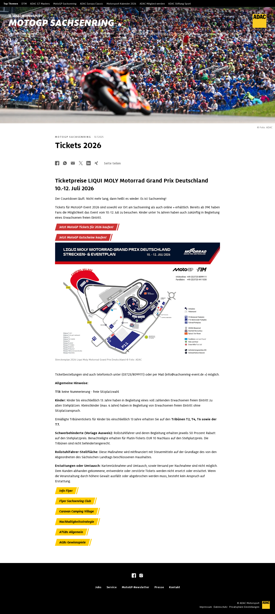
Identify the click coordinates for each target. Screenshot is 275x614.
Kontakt (228, 16)
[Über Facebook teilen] (57, 163)
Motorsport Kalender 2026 (121, 3)
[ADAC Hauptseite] (257, 21)
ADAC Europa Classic (91, 3)
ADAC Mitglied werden (152, 3)
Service (206, 16)
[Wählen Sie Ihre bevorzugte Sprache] (243, 16)
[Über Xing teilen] (96, 163)
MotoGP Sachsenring (64, 3)
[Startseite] (119, 24)
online (167, 207)
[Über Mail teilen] (72, 163)
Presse (217, 16)
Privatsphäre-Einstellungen (244, 606)
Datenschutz (221, 606)
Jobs (197, 16)
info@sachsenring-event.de (185, 374)
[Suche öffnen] (248, 34)
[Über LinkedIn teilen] (88, 163)
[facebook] (134, 575)
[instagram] (141, 575)
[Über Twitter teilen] (81, 163)
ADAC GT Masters (40, 3)
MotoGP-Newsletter (135, 587)
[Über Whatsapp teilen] (65, 163)
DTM (24, 3)
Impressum (206, 606)
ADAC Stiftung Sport (179, 3)
